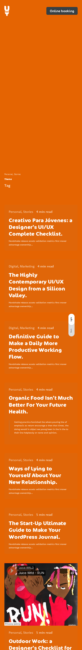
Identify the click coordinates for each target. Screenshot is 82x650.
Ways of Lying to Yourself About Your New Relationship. (35, 475)
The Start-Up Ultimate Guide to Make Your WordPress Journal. (37, 529)
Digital (13, 266)
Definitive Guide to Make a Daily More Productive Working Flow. (35, 346)
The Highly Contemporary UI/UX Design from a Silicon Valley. (37, 285)
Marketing (27, 266)
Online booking (62, 11)
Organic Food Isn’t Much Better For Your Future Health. (41, 404)
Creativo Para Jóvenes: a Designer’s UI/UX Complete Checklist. (40, 227)
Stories (17, 174)
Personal (8, 174)
